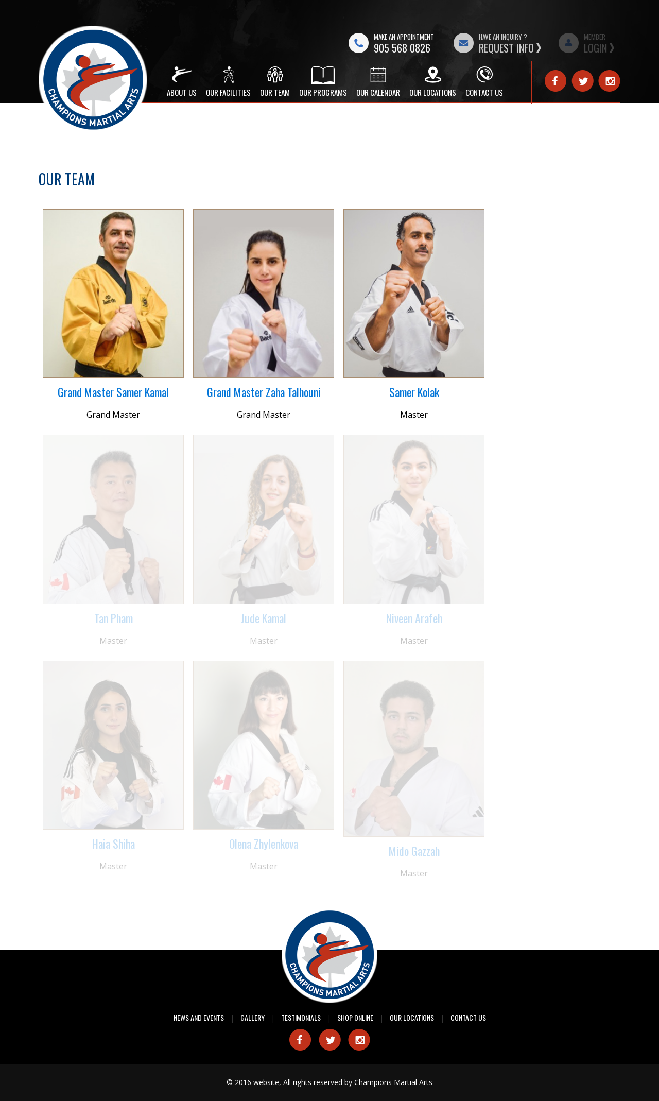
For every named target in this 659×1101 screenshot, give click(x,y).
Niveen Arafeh (414, 618)
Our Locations (412, 1017)
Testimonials (301, 1017)
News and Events (199, 1017)
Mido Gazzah (414, 850)
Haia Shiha (113, 843)
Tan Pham (113, 618)
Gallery (252, 1017)
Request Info (506, 48)
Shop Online (355, 1017)
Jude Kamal (263, 618)
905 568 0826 (402, 48)
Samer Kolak (414, 392)
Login (595, 48)
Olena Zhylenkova (263, 843)
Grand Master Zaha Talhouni (264, 392)
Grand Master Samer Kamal (113, 392)
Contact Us (468, 1017)
